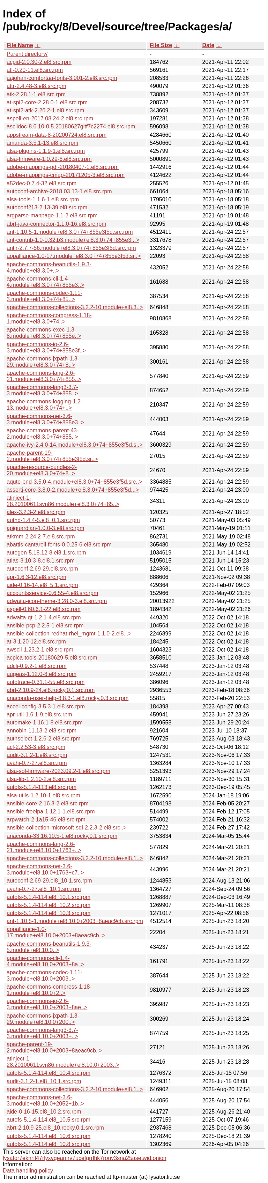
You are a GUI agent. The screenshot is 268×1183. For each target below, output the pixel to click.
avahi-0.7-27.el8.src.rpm (37, 763)
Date (208, 45)
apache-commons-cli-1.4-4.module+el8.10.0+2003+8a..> (45, 961)
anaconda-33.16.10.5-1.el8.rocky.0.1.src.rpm (62, 836)
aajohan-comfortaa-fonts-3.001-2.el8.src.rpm (62, 78)
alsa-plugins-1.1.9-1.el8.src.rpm (46, 151)
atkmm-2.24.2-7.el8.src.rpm (41, 537)
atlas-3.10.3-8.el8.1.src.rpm (41, 561)
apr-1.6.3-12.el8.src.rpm (36, 577)
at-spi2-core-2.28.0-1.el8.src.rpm (47, 102)
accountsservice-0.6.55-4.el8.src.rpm (52, 593)
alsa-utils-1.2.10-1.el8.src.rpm (43, 795)
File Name (20, 45)
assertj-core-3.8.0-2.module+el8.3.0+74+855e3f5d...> (73, 490)
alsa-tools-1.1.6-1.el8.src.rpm (43, 199)
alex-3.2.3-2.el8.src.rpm (36, 512)
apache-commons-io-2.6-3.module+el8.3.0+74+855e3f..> (46, 347)
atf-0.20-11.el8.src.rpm (35, 70)
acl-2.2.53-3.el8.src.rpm (36, 747)
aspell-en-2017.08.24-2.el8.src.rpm (50, 118)
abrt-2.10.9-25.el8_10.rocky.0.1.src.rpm (55, 1128)
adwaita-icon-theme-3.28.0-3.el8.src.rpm (57, 601)
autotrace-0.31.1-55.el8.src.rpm (45, 682)
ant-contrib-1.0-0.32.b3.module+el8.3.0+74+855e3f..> (73, 240)
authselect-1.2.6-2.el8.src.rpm (44, 739)
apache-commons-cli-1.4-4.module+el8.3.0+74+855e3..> (45, 282)
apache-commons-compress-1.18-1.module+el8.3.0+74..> (49, 318)
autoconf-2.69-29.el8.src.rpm (42, 569)
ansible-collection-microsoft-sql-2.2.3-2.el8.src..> (67, 828)
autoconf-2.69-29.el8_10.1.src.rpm (49, 881)
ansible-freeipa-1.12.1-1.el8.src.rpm (51, 811)
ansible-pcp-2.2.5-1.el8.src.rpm (45, 625)
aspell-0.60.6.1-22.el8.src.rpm (44, 609)
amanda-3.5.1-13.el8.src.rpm (42, 143)
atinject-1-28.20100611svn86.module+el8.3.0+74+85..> (63, 501)
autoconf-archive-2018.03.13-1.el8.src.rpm (59, 191)
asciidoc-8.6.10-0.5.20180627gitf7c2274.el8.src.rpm (71, 126)
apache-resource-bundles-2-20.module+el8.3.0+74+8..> (42, 470)
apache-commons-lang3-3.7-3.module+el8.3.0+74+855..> (42, 390)
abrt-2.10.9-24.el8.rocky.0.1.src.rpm (51, 690)
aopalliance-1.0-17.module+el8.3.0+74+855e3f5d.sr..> (74, 256)
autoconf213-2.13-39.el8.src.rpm (47, 207)
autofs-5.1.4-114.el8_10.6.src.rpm (48, 1136)
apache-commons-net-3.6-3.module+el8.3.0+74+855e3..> (45, 419)
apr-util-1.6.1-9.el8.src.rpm (39, 714)
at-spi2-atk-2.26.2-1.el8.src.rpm (45, 110)
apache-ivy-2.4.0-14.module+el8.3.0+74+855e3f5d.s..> (75, 445)
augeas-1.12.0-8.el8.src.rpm (41, 674)
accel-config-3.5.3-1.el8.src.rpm (46, 706)
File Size (161, 45)
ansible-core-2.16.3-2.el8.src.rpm (48, 803)
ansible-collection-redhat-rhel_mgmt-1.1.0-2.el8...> (69, 634)
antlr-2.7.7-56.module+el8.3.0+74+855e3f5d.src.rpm (71, 248)
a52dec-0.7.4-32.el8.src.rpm (41, 183)
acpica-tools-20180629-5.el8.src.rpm (52, 658)
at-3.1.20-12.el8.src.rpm (36, 642)
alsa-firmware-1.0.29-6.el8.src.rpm (49, 159)
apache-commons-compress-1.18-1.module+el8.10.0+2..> (49, 990)
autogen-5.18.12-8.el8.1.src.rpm (46, 553)
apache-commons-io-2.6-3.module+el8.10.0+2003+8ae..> (47, 1004)
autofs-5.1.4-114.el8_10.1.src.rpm (48, 897)
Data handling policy (28, 1171)
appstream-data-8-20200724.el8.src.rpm (56, 135)
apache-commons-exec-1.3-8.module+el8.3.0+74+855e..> (44, 333)
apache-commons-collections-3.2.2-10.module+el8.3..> (75, 307)
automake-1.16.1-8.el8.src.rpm (45, 723)
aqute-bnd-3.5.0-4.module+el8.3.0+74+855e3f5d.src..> (74, 482)
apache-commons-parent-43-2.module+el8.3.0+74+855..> (43, 433)
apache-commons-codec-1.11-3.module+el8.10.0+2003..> (44, 975)
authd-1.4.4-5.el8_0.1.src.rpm (43, 520)
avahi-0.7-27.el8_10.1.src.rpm (44, 889)
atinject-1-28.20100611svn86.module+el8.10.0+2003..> (63, 1062)
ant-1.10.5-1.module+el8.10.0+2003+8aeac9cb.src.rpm (75, 921)
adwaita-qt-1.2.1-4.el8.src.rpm (44, 617)
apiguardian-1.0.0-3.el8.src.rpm (45, 528)
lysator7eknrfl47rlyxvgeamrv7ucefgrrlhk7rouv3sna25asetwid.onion (84, 1158)
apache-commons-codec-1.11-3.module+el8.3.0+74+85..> (44, 296)
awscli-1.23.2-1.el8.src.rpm (40, 650)
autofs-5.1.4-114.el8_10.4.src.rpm (48, 1073)
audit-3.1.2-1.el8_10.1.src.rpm (44, 1081)
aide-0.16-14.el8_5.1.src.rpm (42, 585)
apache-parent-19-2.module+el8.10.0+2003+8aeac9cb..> (54, 1047)
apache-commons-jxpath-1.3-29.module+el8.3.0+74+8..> (43, 362)
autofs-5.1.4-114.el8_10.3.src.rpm (48, 913)
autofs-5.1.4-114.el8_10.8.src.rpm (48, 1144)
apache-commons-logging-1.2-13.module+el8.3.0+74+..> (44, 405)
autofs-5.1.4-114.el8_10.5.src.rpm (48, 1120)
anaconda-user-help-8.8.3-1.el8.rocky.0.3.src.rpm (67, 698)
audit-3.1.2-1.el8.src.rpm (37, 755)
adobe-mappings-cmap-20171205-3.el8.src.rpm (66, 175)
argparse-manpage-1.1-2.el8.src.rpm (52, 215)
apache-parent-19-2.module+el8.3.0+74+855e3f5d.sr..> (52, 456)
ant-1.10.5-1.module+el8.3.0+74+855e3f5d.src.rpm (70, 232)
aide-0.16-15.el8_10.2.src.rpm (44, 1112)
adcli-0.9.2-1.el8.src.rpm (37, 666)
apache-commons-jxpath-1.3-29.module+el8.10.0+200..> (43, 1019)
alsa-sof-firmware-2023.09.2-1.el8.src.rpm (58, 771)
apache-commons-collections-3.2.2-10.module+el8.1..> (75, 858)
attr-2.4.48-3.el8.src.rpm (36, 86)
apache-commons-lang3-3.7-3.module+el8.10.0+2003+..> (42, 1033)
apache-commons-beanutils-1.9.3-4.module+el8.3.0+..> (49, 267)
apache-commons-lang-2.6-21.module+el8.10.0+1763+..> (44, 847)
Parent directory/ (27, 54)
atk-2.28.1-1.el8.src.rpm (36, 94)
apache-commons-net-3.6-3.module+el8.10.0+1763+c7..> (45, 869)
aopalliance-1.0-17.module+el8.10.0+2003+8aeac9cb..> (56, 932)
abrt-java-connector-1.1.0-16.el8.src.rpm (56, 224)
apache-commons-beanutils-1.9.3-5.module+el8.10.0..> (49, 947)
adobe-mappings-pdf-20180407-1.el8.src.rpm (63, 167)
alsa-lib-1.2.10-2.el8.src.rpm (41, 779)
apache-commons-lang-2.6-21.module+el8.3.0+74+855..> (44, 376)
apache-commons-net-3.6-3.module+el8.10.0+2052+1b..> (45, 1100)
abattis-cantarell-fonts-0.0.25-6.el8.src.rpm (59, 545)
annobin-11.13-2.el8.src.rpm (41, 731)
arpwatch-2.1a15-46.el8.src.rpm (46, 820)
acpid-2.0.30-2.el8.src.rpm (39, 62)
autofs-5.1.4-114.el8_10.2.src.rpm (48, 905)
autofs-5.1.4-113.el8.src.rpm (41, 787)
